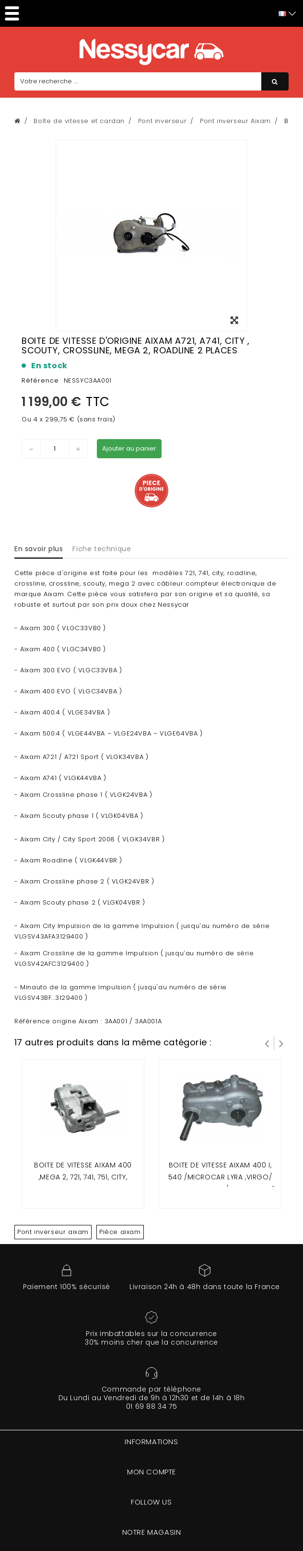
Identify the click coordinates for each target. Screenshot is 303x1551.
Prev (267, 1043)
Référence (40, 380)
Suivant (281, 1043)
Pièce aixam (120, 1231)
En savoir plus (38, 549)
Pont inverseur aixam (53, 1231)
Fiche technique (101, 549)
